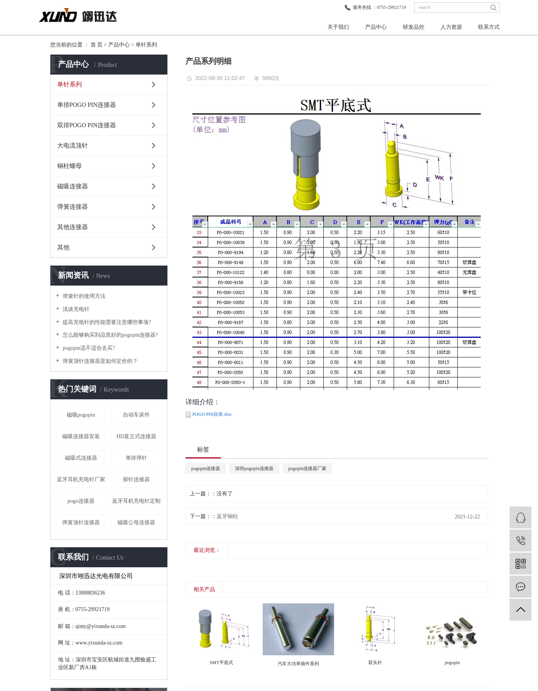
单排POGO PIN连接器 (86, 104)
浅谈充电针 (75, 309)
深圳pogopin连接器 (254, 468)
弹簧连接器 (72, 206)
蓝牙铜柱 (227, 516)
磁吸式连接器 (81, 458)
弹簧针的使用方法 (83, 296)
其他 (63, 247)
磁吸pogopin (81, 415)
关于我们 (338, 27)
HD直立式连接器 (136, 436)
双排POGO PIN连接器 (86, 125)
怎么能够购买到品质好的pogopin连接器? (109, 335)
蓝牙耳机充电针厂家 (81, 479)
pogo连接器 (81, 501)
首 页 (97, 45)
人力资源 (451, 27)
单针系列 (146, 45)
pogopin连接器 (205, 468)
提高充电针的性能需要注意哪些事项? (106, 322)
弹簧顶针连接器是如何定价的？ (99, 361)
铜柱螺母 (69, 166)
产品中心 (376, 27)
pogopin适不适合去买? (88, 348)
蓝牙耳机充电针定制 (136, 501)
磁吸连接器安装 (81, 436)
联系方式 (489, 27)
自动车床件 (136, 415)
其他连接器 (72, 227)
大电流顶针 (72, 145)
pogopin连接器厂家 (307, 468)
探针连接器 (136, 479)
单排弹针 (136, 458)
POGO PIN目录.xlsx (212, 414)
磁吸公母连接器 (136, 522)
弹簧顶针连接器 (81, 522)
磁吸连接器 (72, 186)
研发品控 (413, 27)
